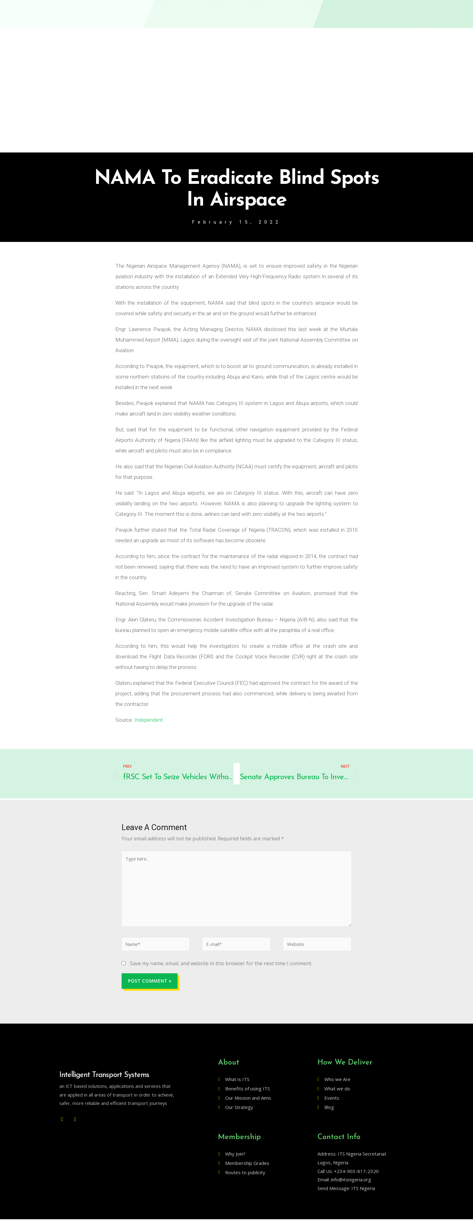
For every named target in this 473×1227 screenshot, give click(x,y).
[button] (393, 10)
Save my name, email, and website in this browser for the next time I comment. (221, 971)
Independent (148, 720)
